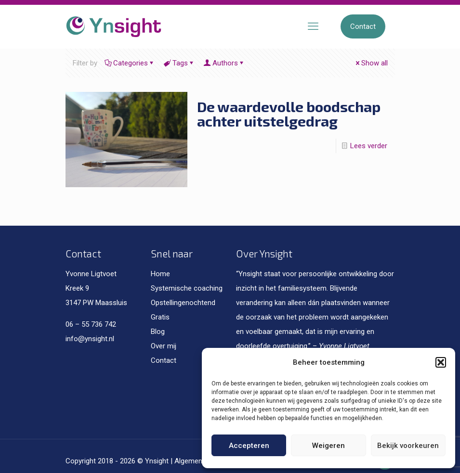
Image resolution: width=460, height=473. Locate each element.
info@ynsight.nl (90, 338)
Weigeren (328, 445)
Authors (224, 63)
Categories (130, 63)
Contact (363, 26)
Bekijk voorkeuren (408, 445)
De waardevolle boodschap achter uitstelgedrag (289, 113)
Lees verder (368, 145)
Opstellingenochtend (183, 302)
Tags (179, 63)
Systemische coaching (187, 288)
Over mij (163, 346)
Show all (371, 63)
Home (160, 273)
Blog (158, 331)
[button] (441, 362)
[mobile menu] (313, 26)
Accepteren (249, 445)
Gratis (160, 317)
